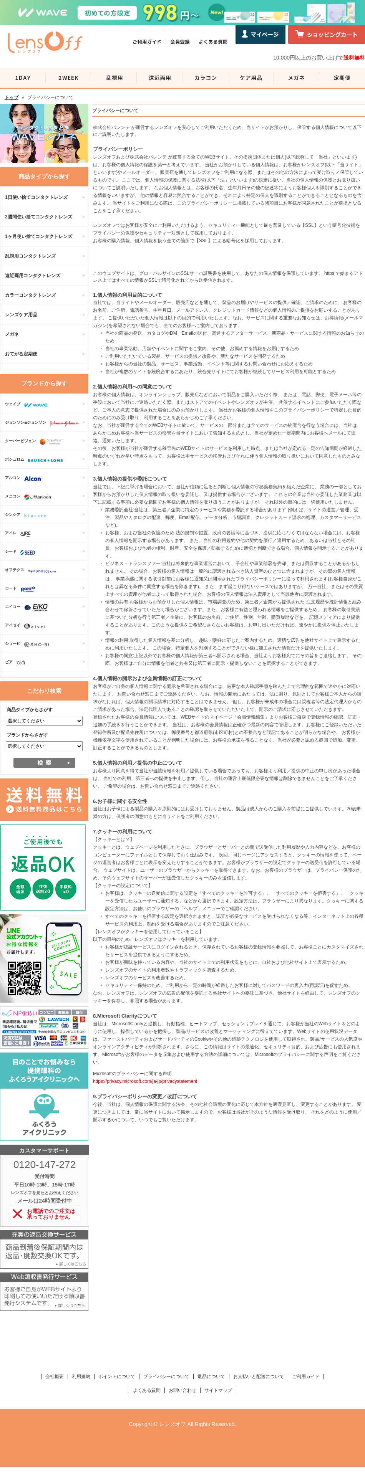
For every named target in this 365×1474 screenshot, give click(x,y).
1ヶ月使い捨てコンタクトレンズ (38, 236)
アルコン (25, 479)
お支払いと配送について (258, 1376)
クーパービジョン (35, 442)
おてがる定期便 (21, 354)
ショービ (29, 644)
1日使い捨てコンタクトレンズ (36, 197)
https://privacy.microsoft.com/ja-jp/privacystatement (145, 1081)
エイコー (28, 607)
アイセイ (27, 626)
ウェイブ (28, 405)
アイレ (20, 534)
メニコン (30, 497)
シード (22, 552)
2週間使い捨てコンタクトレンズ (38, 217)
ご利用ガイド (306, 1376)
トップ (11, 97)
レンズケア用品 (21, 314)
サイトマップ (218, 1390)
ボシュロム (36, 460)
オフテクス (32, 571)
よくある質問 (147, 1390)
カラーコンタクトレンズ (30, 295)
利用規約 (81, 1376)
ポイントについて (116, 1376)
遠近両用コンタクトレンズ (32, 275)
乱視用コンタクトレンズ (30, 256)
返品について (211, 1376)
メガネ (12, 334)
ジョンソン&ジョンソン (44, 423)
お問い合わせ (182, 1390)
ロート (22, 589)
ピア (17, 663)
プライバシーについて (166, 1376)
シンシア (27, 515)
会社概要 (54, 1376)
